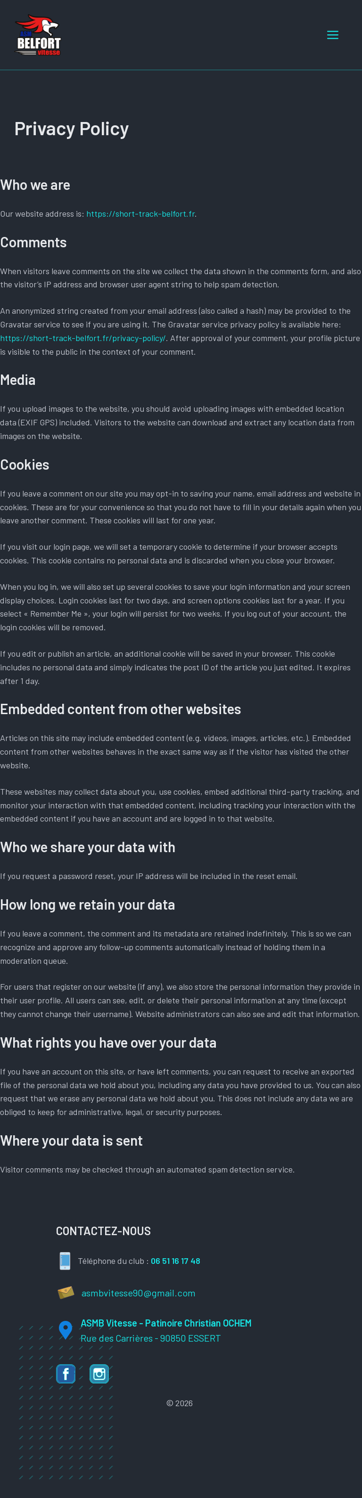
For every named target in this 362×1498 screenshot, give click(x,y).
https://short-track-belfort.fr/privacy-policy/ (83, 338)
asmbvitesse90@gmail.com (139, 1292)
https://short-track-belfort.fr (140, 213)
